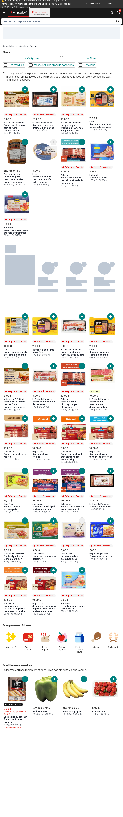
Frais (109, 4)
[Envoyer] (117, 21)
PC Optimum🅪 (93, 4)
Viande (22, 46)
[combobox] (61, 21)
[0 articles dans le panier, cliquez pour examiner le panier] (119, 12)
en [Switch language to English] (120, 4)
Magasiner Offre (13, 728)
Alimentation (9, 46)
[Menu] (4, 12)
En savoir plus (23, 6)
